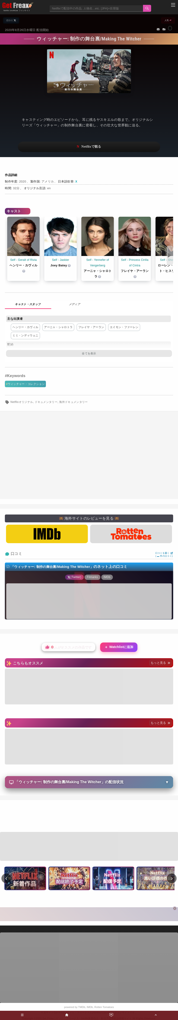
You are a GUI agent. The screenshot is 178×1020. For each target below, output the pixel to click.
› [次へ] (172, 878)
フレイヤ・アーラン (91, 327)
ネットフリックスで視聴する (89, 147)
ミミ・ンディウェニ (25, 335)
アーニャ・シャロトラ (58, 327)
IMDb (90, 1007)
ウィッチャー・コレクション (26, 384)
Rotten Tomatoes (104, 1007)
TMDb (81, 1007)
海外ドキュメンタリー (73, 402)
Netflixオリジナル (21, 402)
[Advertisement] (89, 816)
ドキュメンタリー (46, 402)
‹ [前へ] (6, 878)
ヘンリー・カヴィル (25, 327)
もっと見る (160, 662)
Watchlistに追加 (119, 647)
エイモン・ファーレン (124, 327)
